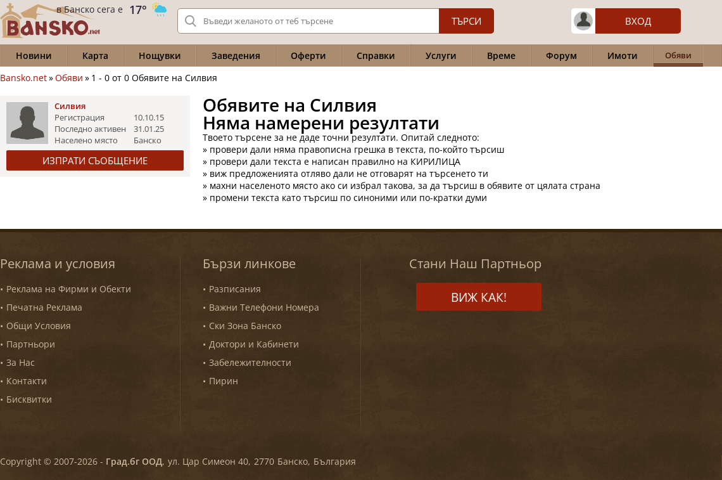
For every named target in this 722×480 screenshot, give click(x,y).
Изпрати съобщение (95, 160)
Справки (376, 55)
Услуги (441, 55)
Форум (561, 55)
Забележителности (250, 362)
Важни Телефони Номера (264, 307)
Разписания (235, 289)
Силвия (70, 106)
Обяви (69, 78)
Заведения (236, 55)
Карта (95, 55)
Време (501, 55)
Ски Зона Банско (245, 326)
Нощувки (160, 55)
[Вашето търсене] (335, 21)
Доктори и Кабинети (254, 344)
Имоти (622, 55)
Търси (466, 21)
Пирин (223, 381)
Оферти (308, 55)
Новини (34, 55)
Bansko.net (23, 78)
